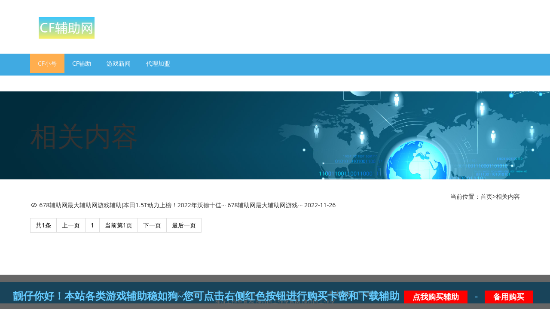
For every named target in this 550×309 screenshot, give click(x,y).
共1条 (43, 225)
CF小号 (47, 63)
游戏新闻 (119, 63)
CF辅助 (81, 63)
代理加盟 (158, 63)
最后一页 (184, 225)
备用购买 (508, 297)
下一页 (152, 225)
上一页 (71, 225)
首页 (486, 196)
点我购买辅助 (435, 297)
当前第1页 (118, 225)
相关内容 (508, 196)
